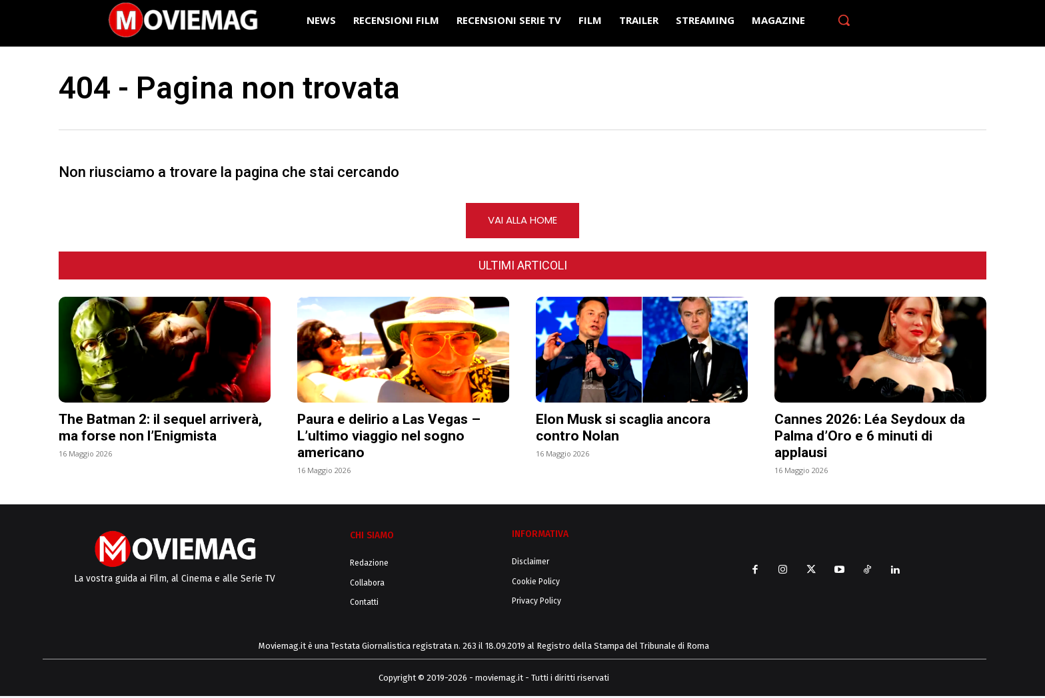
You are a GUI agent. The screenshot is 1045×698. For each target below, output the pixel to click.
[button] (844, 20)
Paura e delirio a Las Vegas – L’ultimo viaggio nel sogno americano (389, 437)
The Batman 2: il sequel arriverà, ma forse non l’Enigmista (160, 429)
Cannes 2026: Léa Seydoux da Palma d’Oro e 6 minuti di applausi (869, 437)
